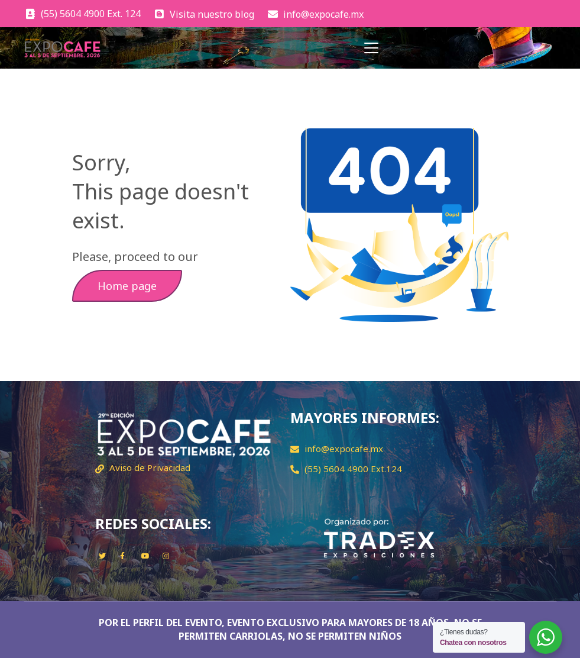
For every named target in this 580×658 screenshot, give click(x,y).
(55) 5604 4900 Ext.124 (353, 469)
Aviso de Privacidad (149, 467)
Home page (127, 286)
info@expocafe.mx (343, 448)
